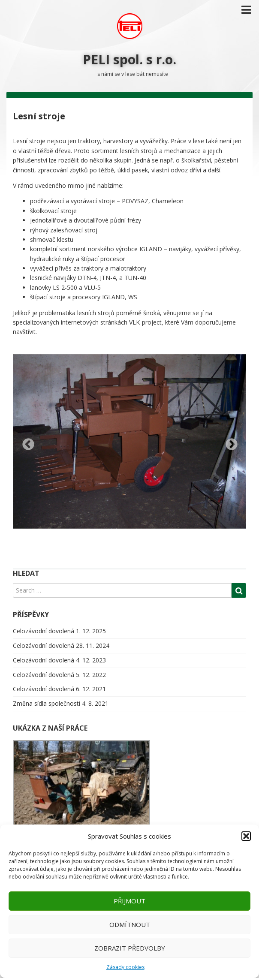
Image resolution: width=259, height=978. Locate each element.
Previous (25, 442)
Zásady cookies (125, 967)
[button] (246, 836)
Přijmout (129, 901)
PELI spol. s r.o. (129, 59)
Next (229, 442)
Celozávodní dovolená (43, 631)
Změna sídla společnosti (46, 703)
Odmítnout (129, 924)
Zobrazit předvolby (129, 948)
